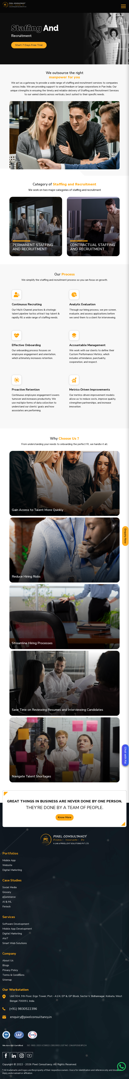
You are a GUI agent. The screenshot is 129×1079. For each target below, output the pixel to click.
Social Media (9, 887)
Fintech (6, 906)
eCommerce (9, 897)
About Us (7, 960)
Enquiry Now (125, 536)
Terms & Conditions (13, 975)
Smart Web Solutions (14, 943)
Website (7, 865)
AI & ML (7, 902)
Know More (64, 817)
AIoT (5, 938)
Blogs (5, 965)
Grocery (6, 892)
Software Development (15, 924)
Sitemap (7, 980)
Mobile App (9, 860)
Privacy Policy (10, 970)
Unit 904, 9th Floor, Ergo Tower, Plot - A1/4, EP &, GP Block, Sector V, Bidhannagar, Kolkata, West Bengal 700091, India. (66, 998)
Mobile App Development (17, 929)
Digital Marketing (12, 870)
